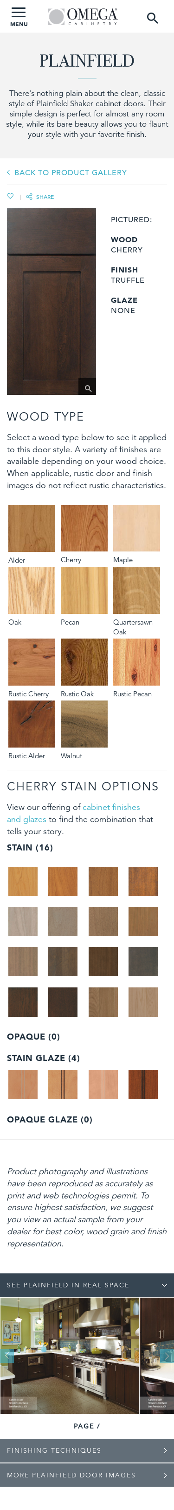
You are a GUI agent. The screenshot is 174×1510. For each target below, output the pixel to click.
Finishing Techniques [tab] (54, 1450)
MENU (19, 17)
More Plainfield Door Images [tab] (71, 1475)
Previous (7, 1356)
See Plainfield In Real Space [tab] (68, 1285)
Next (167, 1356)
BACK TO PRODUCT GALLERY (70, 172)
